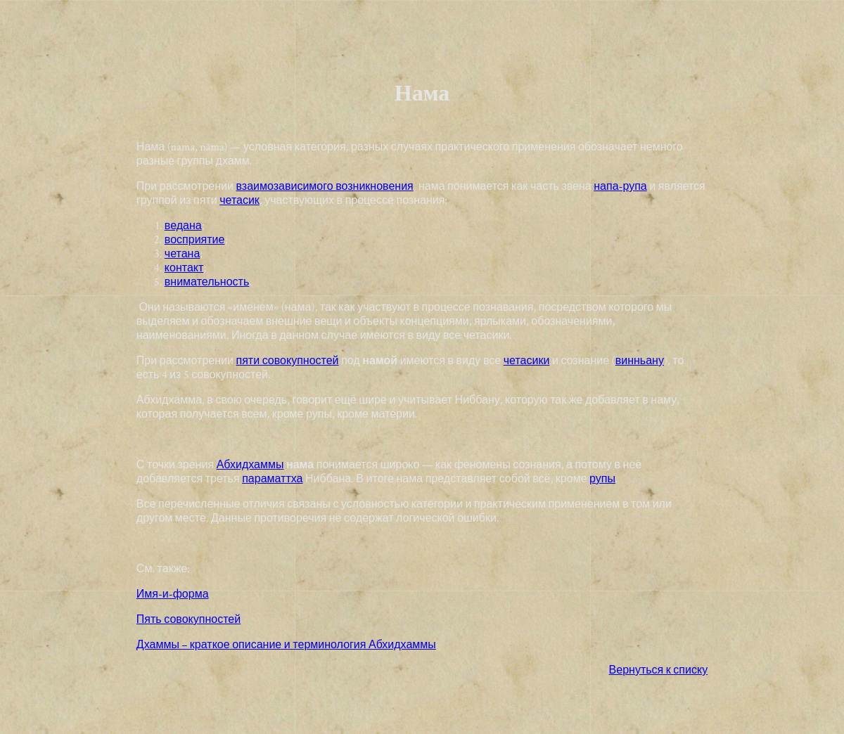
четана (182, 254)
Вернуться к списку (658, 670)
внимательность (207, 282)
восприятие (195, 240)
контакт (184, 268)
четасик (239, 200)
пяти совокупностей (287, 361)
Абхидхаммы (250, 465)
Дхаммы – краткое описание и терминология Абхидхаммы (286, 645)
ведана (183, 226)
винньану (639, 361)
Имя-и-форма (172, 594)
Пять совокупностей (188, 619)
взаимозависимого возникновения (325, 186)
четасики (527, 361)
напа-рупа (620, 186)
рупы (602, 479)
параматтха (272, 479)
